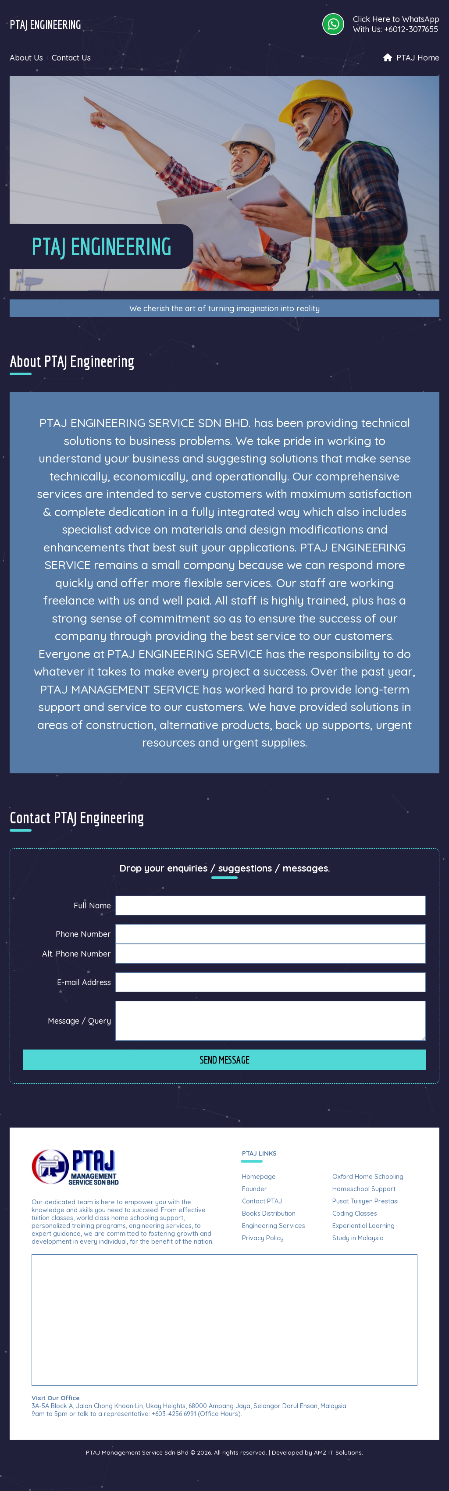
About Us (26, 58)
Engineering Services (273, 1226)
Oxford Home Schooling (367, 1177)
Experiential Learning (363, 1226)
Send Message (224, 1060)
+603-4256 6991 (174, 1414)
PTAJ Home (411, 58)
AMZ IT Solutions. (338, 1452)
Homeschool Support (364, 1189)
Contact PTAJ (262, 1201)
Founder (254, 1189)
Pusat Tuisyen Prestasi (365, 1201)
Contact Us (71, 58)
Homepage (259, 1177)
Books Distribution (269, 1213)
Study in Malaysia (358, 1238)
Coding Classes (354, 1213)
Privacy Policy (263, 1238)
